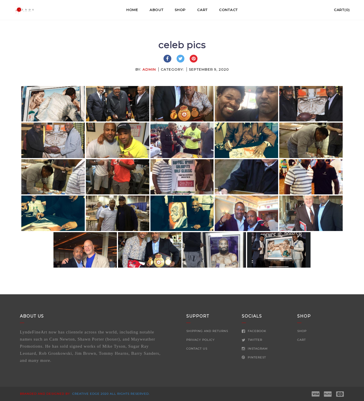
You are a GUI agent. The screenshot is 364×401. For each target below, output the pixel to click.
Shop (180, 10)
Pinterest (254, 357)
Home (132, 10)
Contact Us (196, 348)
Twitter (252, 340)
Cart (202, 10)
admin (149, 69)
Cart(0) (342, 10)
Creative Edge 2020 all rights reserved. (110, 394)
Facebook (254, 331)
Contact (228, 10)
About (157, 10)
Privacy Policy (200, 340)
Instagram (255, 348)
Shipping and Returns (207, 331)
